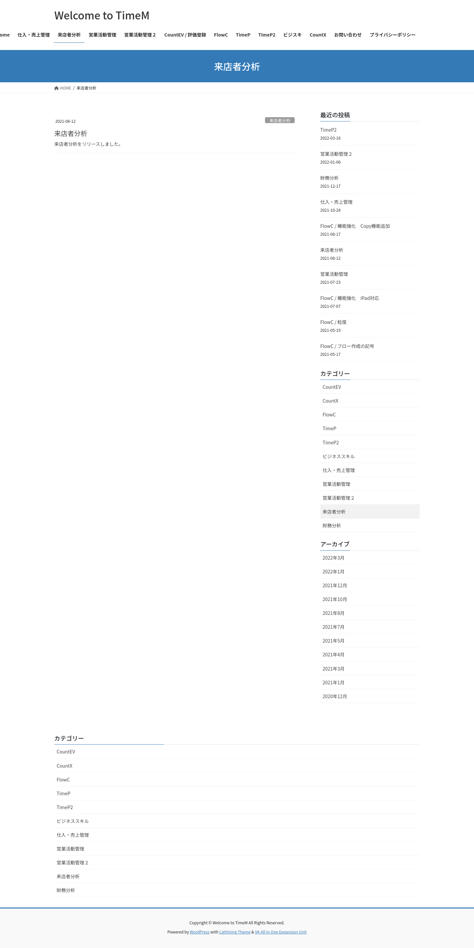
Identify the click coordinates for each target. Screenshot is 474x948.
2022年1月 (334, 571)
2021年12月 (335, 585)
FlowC (329, 414)
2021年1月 (334, 682)
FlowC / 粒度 (333, 322)
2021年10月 (335, 599)
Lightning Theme (234, 932)
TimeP (329, 428)
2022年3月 (334, 557)
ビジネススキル (339, 456)
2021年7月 (334, 626)
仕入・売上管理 (336, 201)
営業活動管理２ (336, 153)
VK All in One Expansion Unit (281, 932)
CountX (330, 400)
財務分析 (329, 177)
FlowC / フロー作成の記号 (347, 346)
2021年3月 (334, 668)
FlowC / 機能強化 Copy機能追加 (355, 226)
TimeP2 (328, 129)
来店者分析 (279, 120)
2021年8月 (334, 613)
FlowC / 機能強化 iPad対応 (349, 298)
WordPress (200, 932)
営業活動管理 (334, 274)
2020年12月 (335, 696)
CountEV (332, 386)
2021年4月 (334, 654)
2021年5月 (334, 640)
